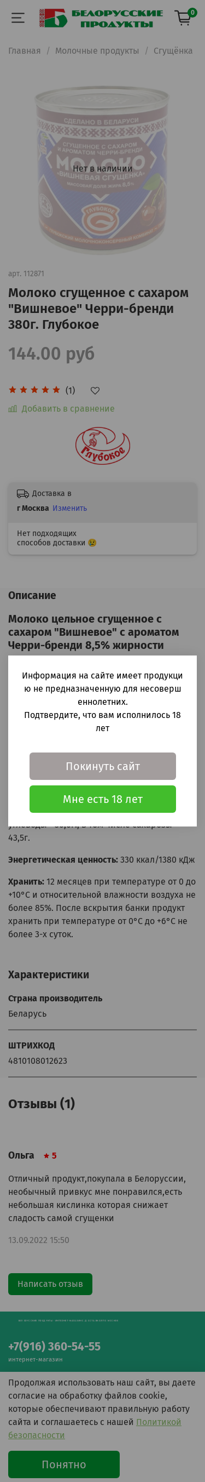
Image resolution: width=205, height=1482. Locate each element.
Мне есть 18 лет (103, 799)
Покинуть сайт (103, 766)
